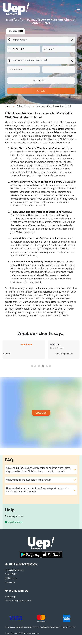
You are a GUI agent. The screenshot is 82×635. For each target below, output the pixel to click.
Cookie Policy (11, 578)
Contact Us (10, 582)
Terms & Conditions (14, 570)
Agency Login (11, 596)
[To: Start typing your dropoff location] (41, 60)
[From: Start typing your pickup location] (41, 40)
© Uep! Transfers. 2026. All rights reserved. (22, 633)
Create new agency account (18, 600)
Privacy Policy (11, 574)
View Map (41, 412)
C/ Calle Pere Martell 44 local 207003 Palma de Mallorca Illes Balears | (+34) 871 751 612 (40, 627)
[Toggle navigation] (78, 10)
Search (41, 91)
